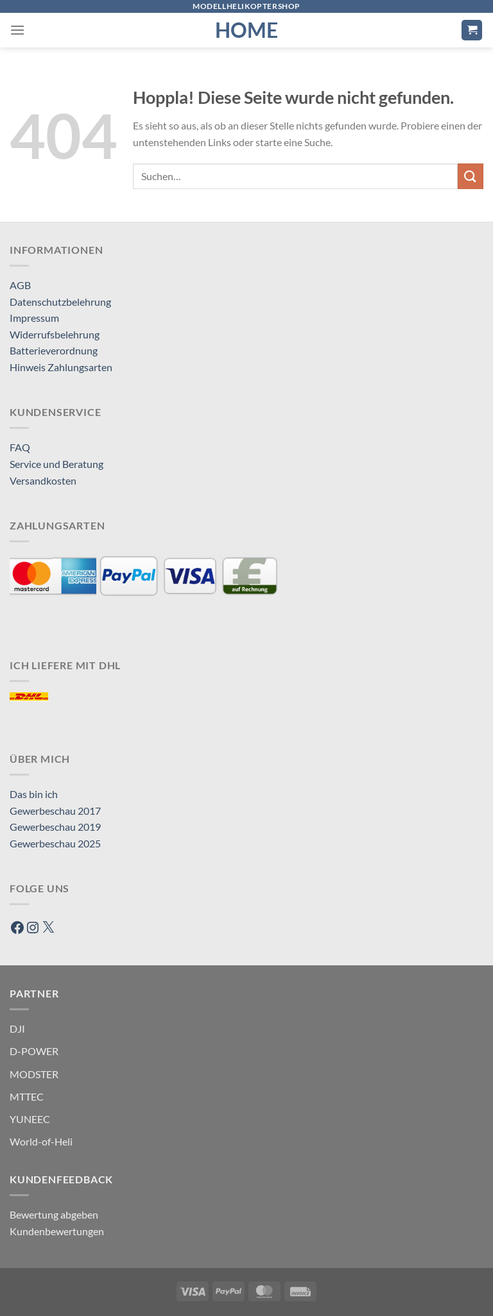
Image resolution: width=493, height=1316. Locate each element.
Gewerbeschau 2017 (55, 810)
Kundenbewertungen (57, 1231)
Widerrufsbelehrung (54, 334)
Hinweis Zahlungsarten (61, 367)
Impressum (34, 318)
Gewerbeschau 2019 (55, 826)
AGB (20, 285)
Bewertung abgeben (54, 1214)
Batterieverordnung (54, 350)
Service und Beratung (56, 464)
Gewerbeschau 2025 (55, 843)
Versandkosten (43, 480)
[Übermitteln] (470, 175)
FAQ (20, 447)
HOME (246, 30)
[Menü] (17, 30)
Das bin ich (34, 794)
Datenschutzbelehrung (60, 302)
